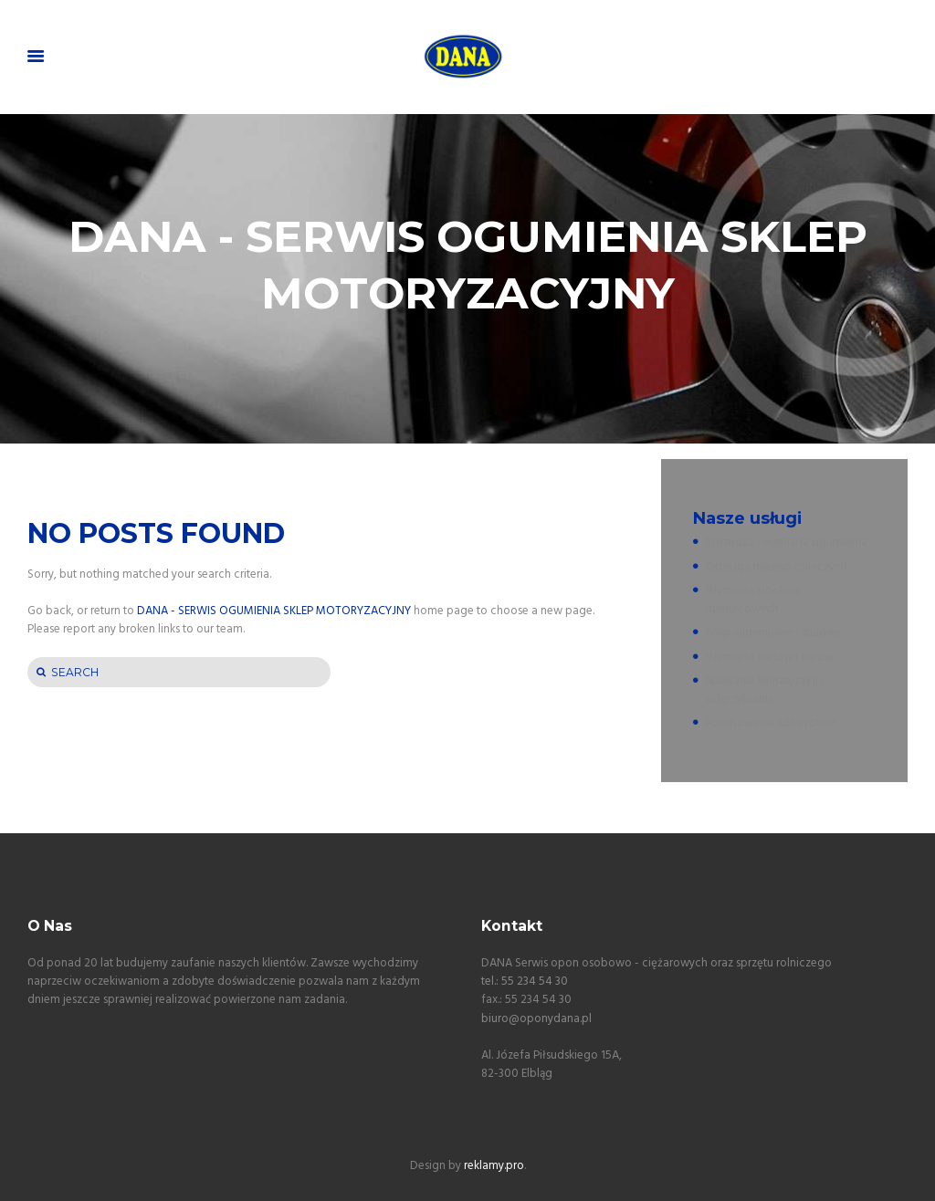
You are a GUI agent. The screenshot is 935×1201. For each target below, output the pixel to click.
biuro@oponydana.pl (536, 1019)
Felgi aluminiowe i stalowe (774, 632)
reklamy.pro (494, 1165)
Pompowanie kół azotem (771, 723)
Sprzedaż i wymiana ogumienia (786, 542)
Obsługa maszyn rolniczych (776, 567)
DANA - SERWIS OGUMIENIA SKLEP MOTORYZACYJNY (274, 611)
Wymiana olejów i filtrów (770, 657)
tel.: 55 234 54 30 (524, 981)
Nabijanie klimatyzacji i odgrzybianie (765, 690)
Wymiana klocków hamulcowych (753, 600)
